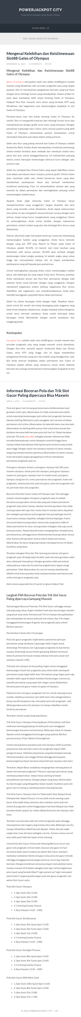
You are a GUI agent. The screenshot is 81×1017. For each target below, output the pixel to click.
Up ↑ (57, 1011)
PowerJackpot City (40, 9)
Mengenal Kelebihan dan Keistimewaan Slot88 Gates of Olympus (40, 56)
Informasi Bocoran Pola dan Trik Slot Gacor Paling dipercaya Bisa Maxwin (38, 393)
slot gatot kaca (14, 340)
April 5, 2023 (13, 401)
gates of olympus (15, 81)
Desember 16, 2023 (16, 64)
